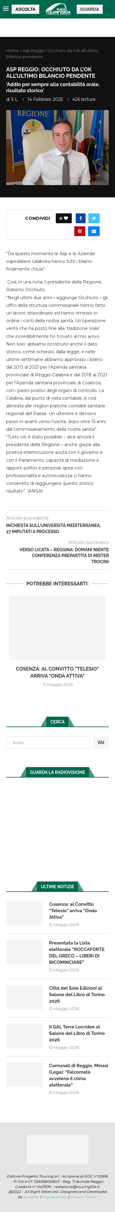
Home (12, 50)
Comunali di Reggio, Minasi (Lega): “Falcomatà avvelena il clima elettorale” (78, 1075)
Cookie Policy (54, 1196)
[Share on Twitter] (94, 218)
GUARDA (89, 9)
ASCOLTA (25, 9)
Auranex (31, 1196)
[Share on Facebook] (81, 218)
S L (14, 99)
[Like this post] (66, 218)
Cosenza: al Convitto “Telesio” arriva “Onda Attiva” (73, 910)
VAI (101, 742)
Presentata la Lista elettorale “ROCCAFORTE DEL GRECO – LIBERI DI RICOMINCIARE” (77, 952)
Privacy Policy (84, 1196)
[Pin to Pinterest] (79, 231)
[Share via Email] (94, 231)
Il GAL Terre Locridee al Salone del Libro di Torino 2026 (77, 1033)
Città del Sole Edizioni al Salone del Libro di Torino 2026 (77, 994)
